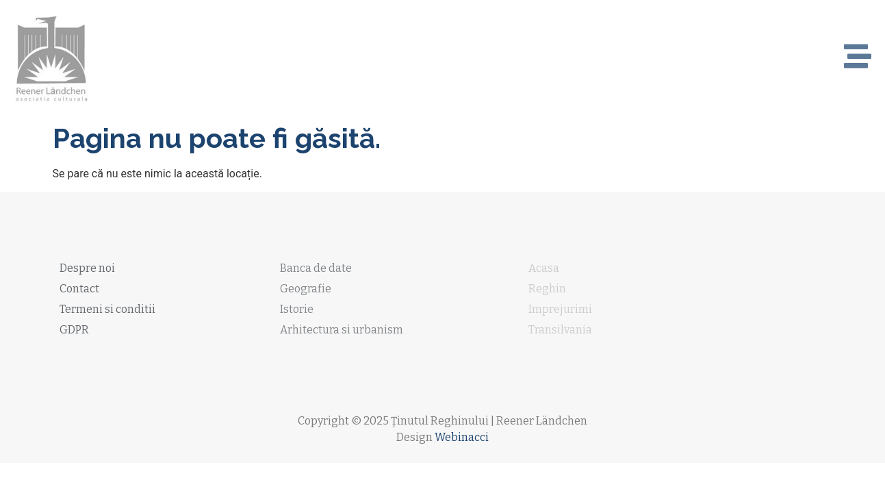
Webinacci (462, 437)
